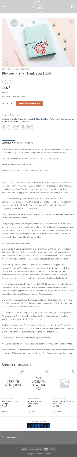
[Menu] (3, 6)
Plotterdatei (54, 119)
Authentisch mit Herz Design (11, 402)
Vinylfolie (26, 122)
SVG (20, 122)
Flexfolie (31, 119)
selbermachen (68, 119)
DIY (25, 119)
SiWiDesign (14, 122)
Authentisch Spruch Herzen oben (36, 402)
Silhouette (5, 122)
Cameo (21, 119)
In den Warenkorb (29, 103)
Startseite (7, 69)
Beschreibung (8, 143)
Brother (15, 119)
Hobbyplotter (39, 119)
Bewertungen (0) (25, 143)
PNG (60, 119)
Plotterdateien (22, 69)
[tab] (8, 142)
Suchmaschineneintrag (12, 437)
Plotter (46, 119)
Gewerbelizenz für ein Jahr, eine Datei (64, 402)
